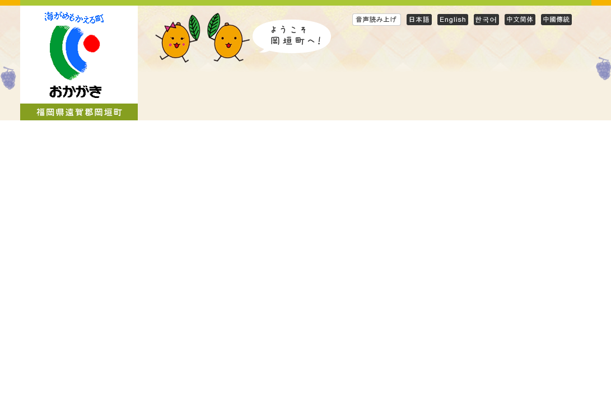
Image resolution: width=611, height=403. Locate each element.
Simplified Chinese (520, 19)
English (452, 19)
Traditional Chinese (556, 19)
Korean (486, 19)
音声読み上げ (376, 19)
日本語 (419, 19)
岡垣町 (79, 63)
